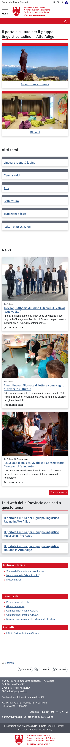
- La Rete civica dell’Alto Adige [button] (27, 717)
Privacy (59, 726)
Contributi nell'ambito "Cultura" (22, 610)
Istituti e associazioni (17, 226)
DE (58, 2)
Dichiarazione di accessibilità (20, 726)
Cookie (22, 729)
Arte (6, 188)
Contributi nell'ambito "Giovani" (22, 615)
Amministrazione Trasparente (18, 703)
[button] (43, 712)
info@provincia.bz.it (20, 687)
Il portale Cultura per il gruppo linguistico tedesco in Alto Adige (31, 533)
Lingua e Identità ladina (19, 162)
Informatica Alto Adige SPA (30, 697)
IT (54, 2)
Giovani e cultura (15, 606)
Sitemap (9, 663)
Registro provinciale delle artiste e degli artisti (30, 619)
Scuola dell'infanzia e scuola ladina (25, 571)
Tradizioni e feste (15, 213)
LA (62, 2)
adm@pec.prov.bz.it (17, 691)
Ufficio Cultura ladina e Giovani (22, 633)
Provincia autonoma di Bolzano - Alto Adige (32, 681)
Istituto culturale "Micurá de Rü (22, 575)
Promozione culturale (35, 84)
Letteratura (11, 201)
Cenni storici (12, 175)
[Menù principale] (5, 11)
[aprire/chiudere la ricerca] (65, 21)
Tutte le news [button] (59, 492)
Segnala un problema (15, 706)
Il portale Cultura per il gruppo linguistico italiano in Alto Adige (31, 547)
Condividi (24, 669)
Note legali (46, 726)
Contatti (41, 703)
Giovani (35, 132)
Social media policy (40, 729)
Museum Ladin (14, 579)
